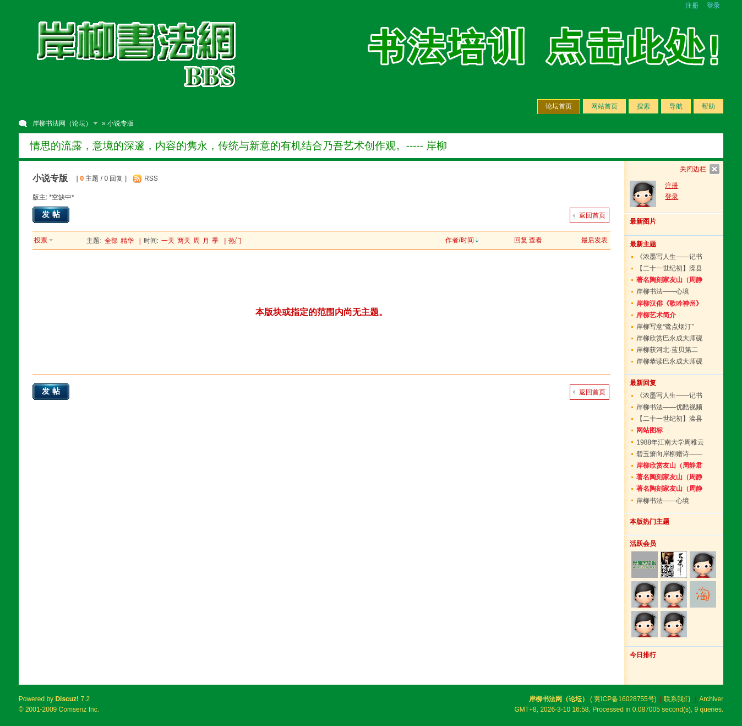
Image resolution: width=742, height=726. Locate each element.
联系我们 (677, 699)
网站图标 (649, 430)
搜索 (643, 106)
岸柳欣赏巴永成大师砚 (669, 338)
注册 (692, 5)
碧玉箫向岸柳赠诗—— (669, 454)
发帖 (52, 214)
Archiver (711, 699)
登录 (713, 5)
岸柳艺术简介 (656, 315)
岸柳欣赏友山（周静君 (669, 465)
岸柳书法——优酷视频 (669, 407)
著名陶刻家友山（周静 (669, 280)
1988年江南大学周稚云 (670, 442)
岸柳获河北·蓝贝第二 (666, 350)
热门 (235, 241)
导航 (676, 106)
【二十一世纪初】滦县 (669, 268)
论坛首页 (558, 106)
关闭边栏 (693, 169)
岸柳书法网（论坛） (62, 123)
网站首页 (604, 106)
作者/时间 (459, 240)
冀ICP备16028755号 (624, 699)
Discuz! (67, 699)
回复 (520, 240)
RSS (151, 178)
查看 (535, 240)
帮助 (708, 106)
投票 (40, 240)
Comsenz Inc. (79, 709)
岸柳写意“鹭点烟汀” (665, 327)
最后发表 (594, 240)
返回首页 (592, 215)
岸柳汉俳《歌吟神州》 (669, 303)
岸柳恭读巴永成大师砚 (669, 361)
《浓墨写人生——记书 (669, 257)
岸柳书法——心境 (662, 291)
